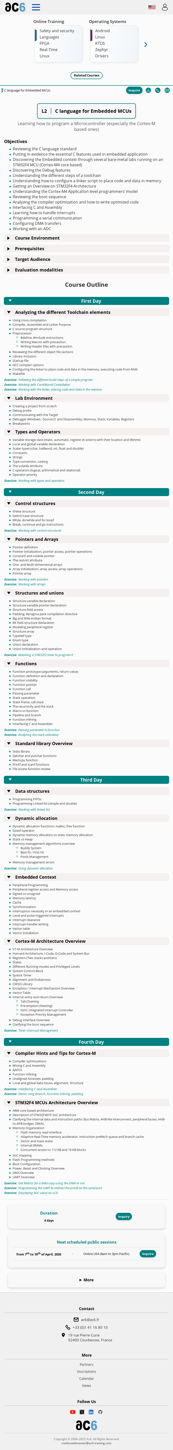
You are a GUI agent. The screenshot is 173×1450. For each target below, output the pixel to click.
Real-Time (49, 49)
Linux (44, 56)
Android (102, 30)
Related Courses (86, 75)
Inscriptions (86, 1371)
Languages (49, 37)
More (89, 1280)
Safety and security (57, 30)
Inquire (134, 90)
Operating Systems (107, 21)
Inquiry (124, 1216)
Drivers (101, 56)
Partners (87, 1364)
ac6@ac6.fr (90, 1319)
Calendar (86, 1378)
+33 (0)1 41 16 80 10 (90, 1327)
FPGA (44, 43)
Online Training (48, 21)
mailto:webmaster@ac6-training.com (86, 1443)
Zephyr (101, 49)
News (86, 1385)
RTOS (100, 43)
